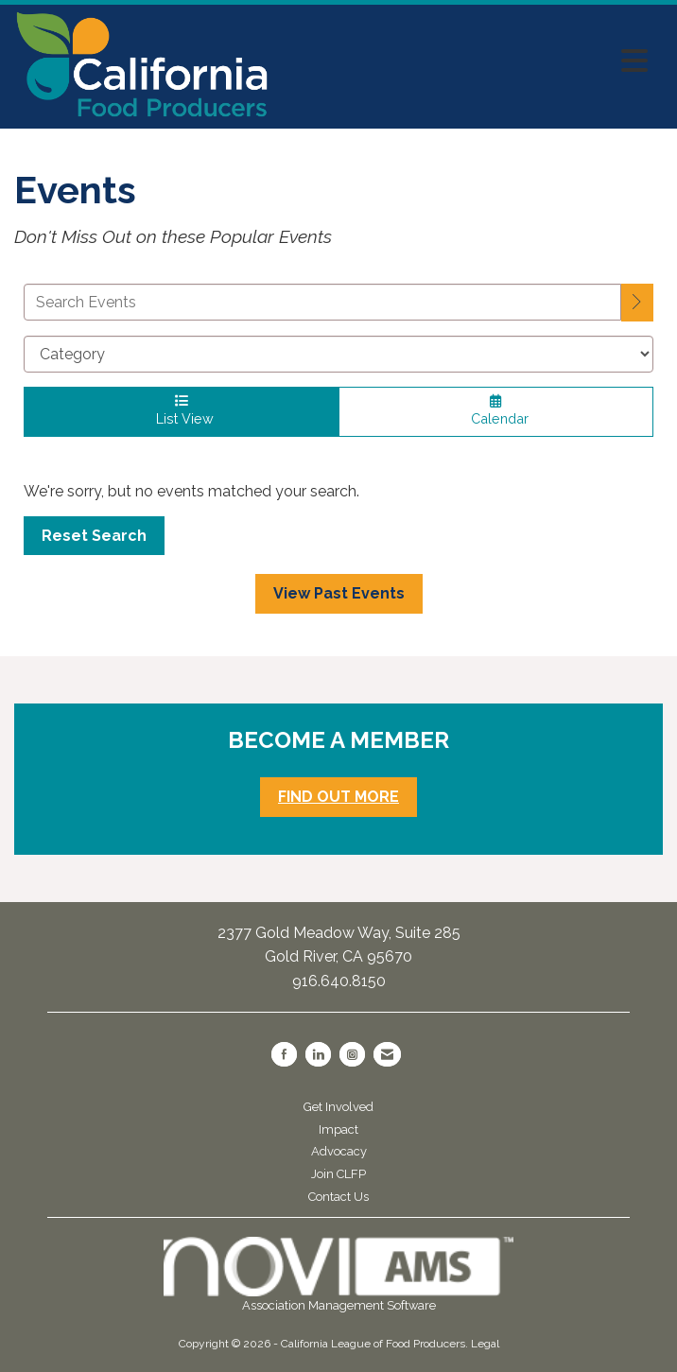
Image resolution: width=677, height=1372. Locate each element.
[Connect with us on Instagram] (352, 1054)
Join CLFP (338, 1174)
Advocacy (339, 1151)
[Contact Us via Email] (387, 1054)
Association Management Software (338, 1275)
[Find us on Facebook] (284, 1054)
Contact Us (338, 1197)
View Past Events (339, 593)
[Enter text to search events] (322, 302)
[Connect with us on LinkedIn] (318, 1054)
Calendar (496, 410)
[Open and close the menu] (464, 61)
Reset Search (94, 536)
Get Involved (338, 1107)
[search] (637, 302)
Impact (338, 1129)
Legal (485, 1343)
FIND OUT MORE (338, 797)
